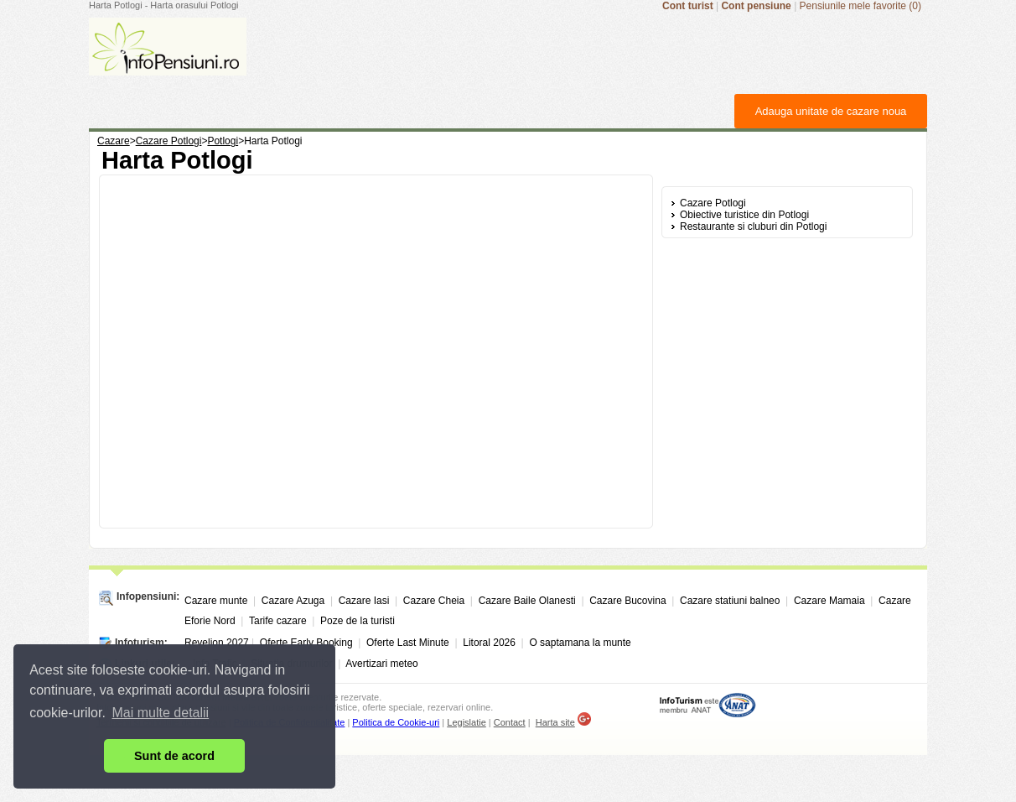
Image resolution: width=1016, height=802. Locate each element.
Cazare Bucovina (627, 601)
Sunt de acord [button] (174, 756)
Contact (510, 722)
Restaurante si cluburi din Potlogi (753, 226)
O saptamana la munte (579, 642)
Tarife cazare (278, 621)
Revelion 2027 (216, 642)
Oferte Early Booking (306, 642)
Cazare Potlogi (713, 203)
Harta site (555, 722)
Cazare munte (215, 601)
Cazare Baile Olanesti (527, 601)
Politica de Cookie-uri (395, 722)
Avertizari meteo (381, 663)
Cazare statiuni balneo (730, 601)
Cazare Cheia (433, 601)
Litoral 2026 (489, 642)
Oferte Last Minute (407, 642)
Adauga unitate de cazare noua (831, 111)
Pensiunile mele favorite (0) (860, 6)
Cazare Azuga (293, 601)
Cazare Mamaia (829, 601)
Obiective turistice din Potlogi (744, 215)
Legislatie (466, 722)
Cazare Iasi (364, 601)
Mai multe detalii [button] (161, 713)
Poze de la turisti (357, 621)
